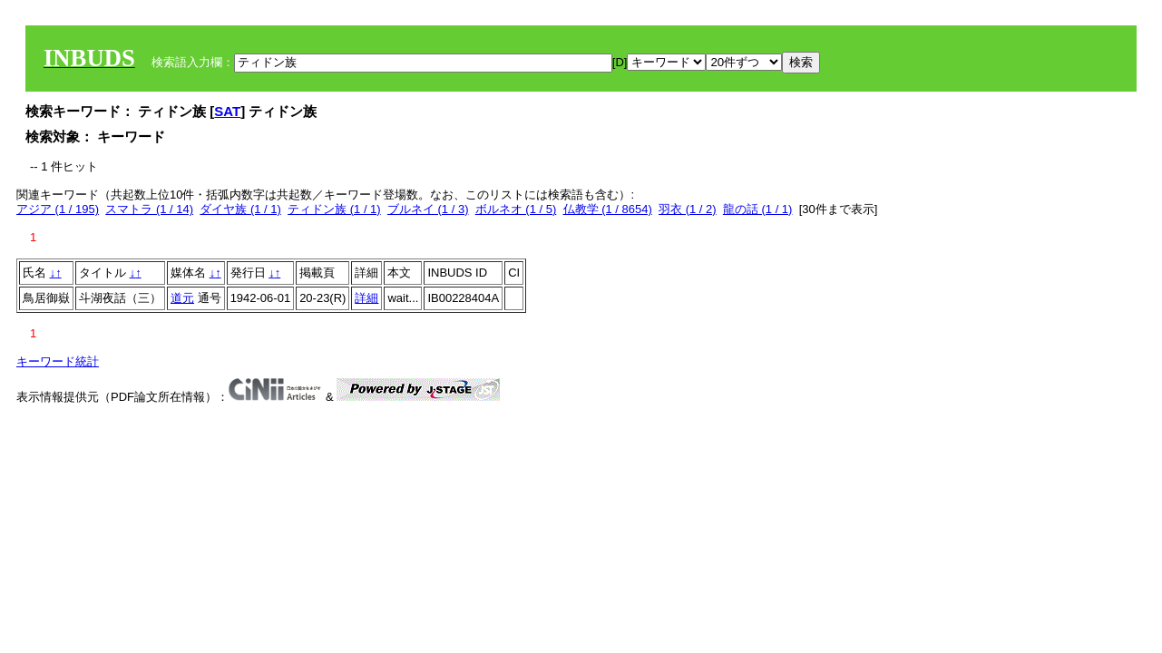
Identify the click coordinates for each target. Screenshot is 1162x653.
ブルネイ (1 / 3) (428, 209)
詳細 (366, 298)
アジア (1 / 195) (57, 209)
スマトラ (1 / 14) (149, 209)
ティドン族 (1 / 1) (334, 209)
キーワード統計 (57, 361)
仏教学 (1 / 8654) (607, 209)
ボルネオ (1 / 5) (516, 209)
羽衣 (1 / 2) (688, 209)
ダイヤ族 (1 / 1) (240, 209)
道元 (182, 298)
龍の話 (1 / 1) (758, 209)
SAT (227, 111)
